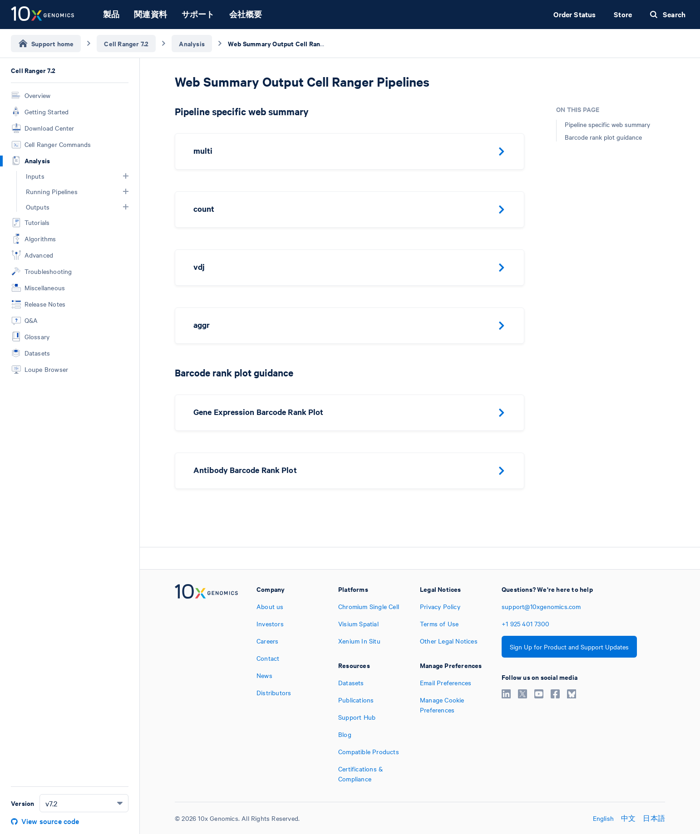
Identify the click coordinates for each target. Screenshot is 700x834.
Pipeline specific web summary (607, 124)
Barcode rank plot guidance (603, 136)
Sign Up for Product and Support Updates (569, 646)
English (603, 818)
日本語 (654, 818)
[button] (125, 176)
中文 (628, 818)
